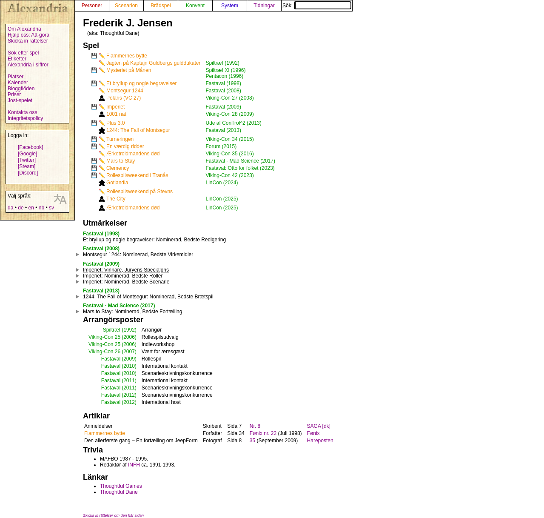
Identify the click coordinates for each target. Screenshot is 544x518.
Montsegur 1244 (124, 91)
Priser (14, 94)
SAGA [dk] (318, 426)
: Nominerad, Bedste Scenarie (126, 282)
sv (51, 208)
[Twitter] (27, 160)
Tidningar (264, 6)
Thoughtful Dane (119, 492)
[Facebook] (30, 147)
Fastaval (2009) (223, 107)
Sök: (316, 6)
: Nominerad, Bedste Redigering (154, 240)
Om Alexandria (24, 29)
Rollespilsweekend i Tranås (137, 175)
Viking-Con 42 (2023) (230, 175)
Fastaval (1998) (223, 83)
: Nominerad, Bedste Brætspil (148, 297)
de (20, 208)
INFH (134, 465)
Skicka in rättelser (28, 41)
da (10, 208)
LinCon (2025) (222, 199)
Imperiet (115, 107)
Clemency (117, 168)
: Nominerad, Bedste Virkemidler (138, 255)
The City (115, 199)
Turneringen (120, 139)
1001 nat (116, 114)
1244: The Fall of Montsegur (138, 130)
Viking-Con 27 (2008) (230, 98)
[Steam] (26, 166)
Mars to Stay (120, 161)
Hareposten (320, 441)
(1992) (129, 330)
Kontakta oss (22, 112)
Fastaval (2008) (223, 91)
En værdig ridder (125, 146)
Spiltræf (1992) (222, 63)
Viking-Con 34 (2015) (230, 139)
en (31, 208)
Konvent (195, 6)
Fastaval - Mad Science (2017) (240, 161)
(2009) (129, 359)
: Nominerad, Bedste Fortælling (132, 312)
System (229, 6)
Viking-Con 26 (104, 352)
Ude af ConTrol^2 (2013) (234, 123)
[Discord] (28, 173)
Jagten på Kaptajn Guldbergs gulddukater (153, 63)
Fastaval (110, 359)
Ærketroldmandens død (132, 154)
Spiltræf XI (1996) (226, 70)
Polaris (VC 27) (123, 98)
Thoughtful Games (121, 486)
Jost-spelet (20, 100)
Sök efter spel (23, 53)
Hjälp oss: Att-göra (28, 35)
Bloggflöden (21, 89)
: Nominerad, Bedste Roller (122, 276)
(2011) (129, 380)
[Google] (27, 154)
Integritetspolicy (25, 118)
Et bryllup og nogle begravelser (141, 83)
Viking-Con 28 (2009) (230, 114)
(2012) (129, 395)
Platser (15, 77)
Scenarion (126, 6)
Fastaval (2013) (223, 130)
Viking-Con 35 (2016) (230, 154)
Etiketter (17, 59)
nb (41, 208)
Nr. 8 (255, 426)
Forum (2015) (221, 146)
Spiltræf (111, 330)
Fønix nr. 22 (263, 433)
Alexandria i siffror (28, 65)
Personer (92, 6)
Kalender (18, 83)
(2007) (129, 352)
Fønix (313, 433)
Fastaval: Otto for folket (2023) (240, 168)
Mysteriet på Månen (128, 70)
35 (252, 441)
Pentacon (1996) (225, 76)
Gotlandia (117, 183)
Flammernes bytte (126, 56)
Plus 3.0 (115, 123)
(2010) (129, 366)
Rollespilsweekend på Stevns (139, 192)
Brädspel (161, 6)
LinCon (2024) (222, 183)
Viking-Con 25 (104, 337)
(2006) (129, 337)
